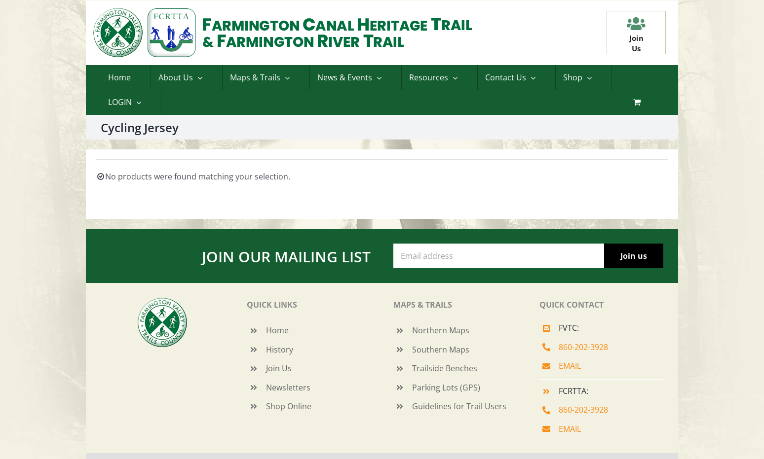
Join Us (279, 368)
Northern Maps (440, 330)
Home (277, 330)
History (279, 349)
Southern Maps (440, 349)
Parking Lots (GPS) (446, 387)
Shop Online (288, 406)
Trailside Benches (444, 368)
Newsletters (288, 387)
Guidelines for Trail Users (459, 406)
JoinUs (636, 43)
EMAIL (570, 365)
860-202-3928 (583, 347)
